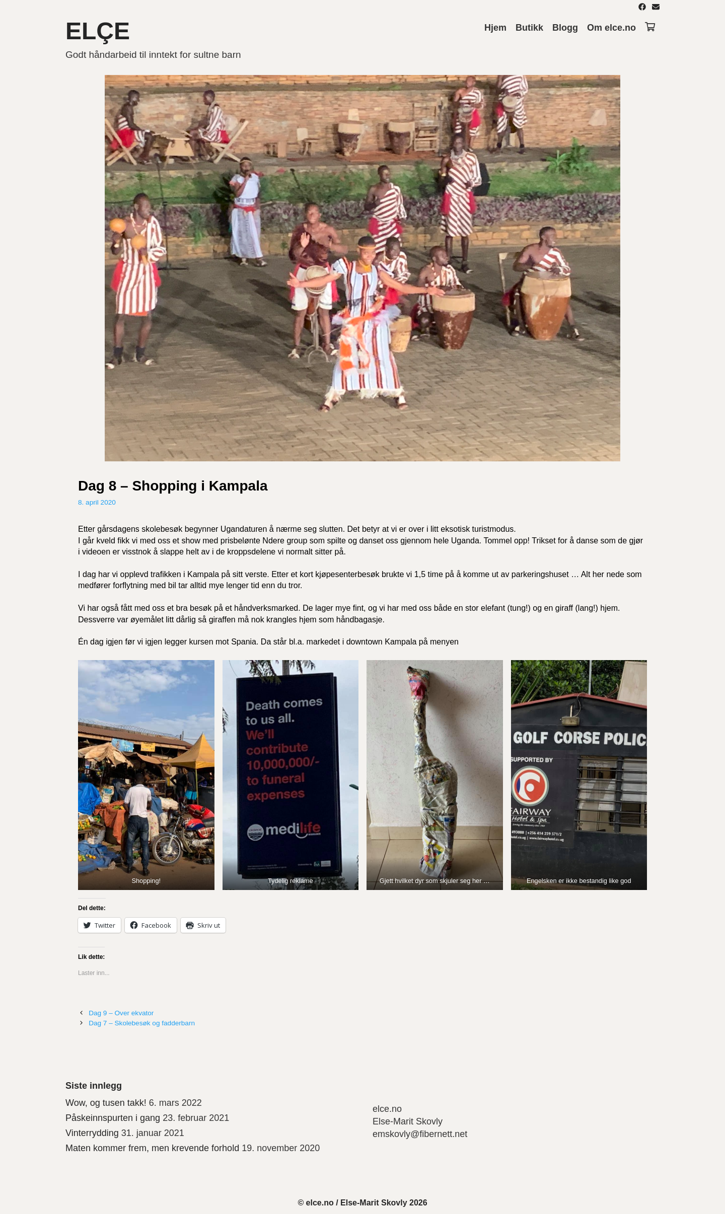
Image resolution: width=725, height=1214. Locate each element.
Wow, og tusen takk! (106, 1103)
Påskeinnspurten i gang (112, 1118)
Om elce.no (611, 28)
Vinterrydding (92, 1133)
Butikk (529, 28)
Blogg (565, 28)
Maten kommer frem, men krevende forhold (152, 1148)
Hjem (495, 28)
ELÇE (97, 31)
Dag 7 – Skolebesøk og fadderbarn (142, 1023)
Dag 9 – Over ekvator (121, 1013)
